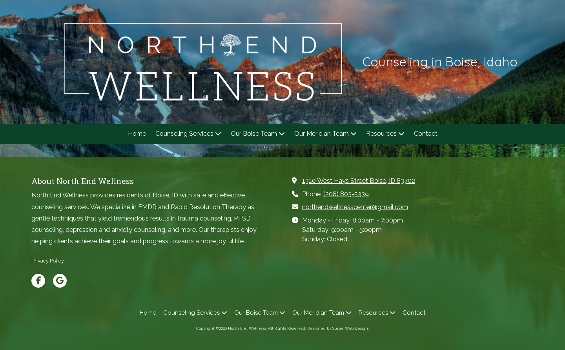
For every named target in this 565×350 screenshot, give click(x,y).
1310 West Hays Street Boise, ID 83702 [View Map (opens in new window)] (358, 180)
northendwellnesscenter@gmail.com (355, 207)
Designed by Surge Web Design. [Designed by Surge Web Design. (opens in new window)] (338, 328)
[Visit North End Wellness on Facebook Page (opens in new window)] (38, 281)
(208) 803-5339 (346, 194)
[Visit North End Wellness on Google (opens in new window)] (60, 281)
